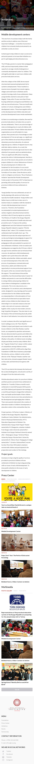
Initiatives (4, 726)
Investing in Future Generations (23, 28)
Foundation (4, 720)
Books (3, 729)
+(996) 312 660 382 (12, 740)
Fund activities (6, 28)
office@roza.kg (11, 743)
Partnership (5, 732)
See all (17, 689)
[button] (31, 3)
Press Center (5, 723)
